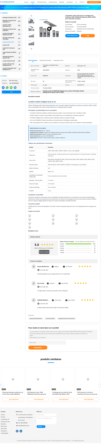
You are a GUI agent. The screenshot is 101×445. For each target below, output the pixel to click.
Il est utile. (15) (44, 287)
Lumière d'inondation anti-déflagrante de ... (11, 69)
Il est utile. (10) (44, 270)
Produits (3, 417)
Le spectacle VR (5, 419)
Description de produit (45, 60)
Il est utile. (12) (44, 303)
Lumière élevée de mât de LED (11, 53)
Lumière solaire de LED (11, 61)
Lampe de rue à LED (11, 42)
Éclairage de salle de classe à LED (11, 57)
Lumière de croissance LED (11, 48)
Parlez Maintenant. (94, 2)
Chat (11, 92)
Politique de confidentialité (4, 432)
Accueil (3, 414)
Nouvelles (3, 424)
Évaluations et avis (58, 60)
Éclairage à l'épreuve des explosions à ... (11, 21)
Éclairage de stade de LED (11, 17)
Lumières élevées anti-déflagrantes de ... (11, 64)
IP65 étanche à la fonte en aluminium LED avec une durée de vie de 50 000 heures (87, 394)
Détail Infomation (32, 60)
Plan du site (4, 426)
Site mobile (4, 428)
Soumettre (38, 348)
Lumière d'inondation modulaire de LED (11, 34)
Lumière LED (11, 45)
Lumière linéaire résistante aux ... (11, 25)
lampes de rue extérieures (36, 318)
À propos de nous (5, 421)
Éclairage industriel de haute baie (11, 38)
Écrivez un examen (44, 252)
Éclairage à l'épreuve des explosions (11, 29)
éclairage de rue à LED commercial (66, 318)
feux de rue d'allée (50, 318)
